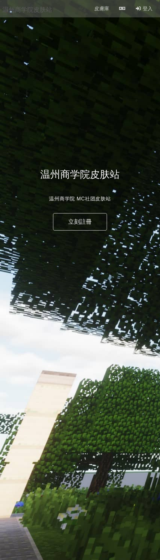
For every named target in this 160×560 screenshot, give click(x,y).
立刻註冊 (80, 221)
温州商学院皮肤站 (27, 9)
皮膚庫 (101, 8)
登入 (144, 8)
